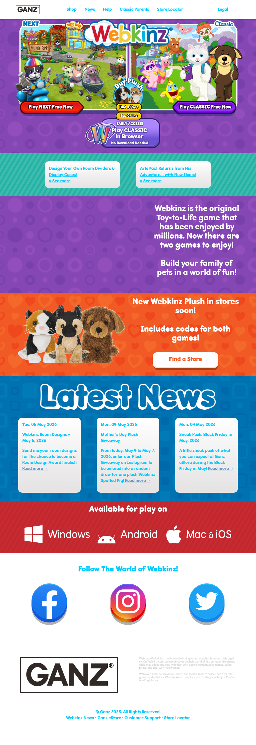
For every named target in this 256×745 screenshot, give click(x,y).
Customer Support (142, 717)
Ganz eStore (109, 717)
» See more (59, 181)
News (89, 9)
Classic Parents (134, 9)
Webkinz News (80, 717)
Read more (35, 468)
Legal (223, 9)
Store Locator (170, 9)
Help (107, 9)
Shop (71, 9)
